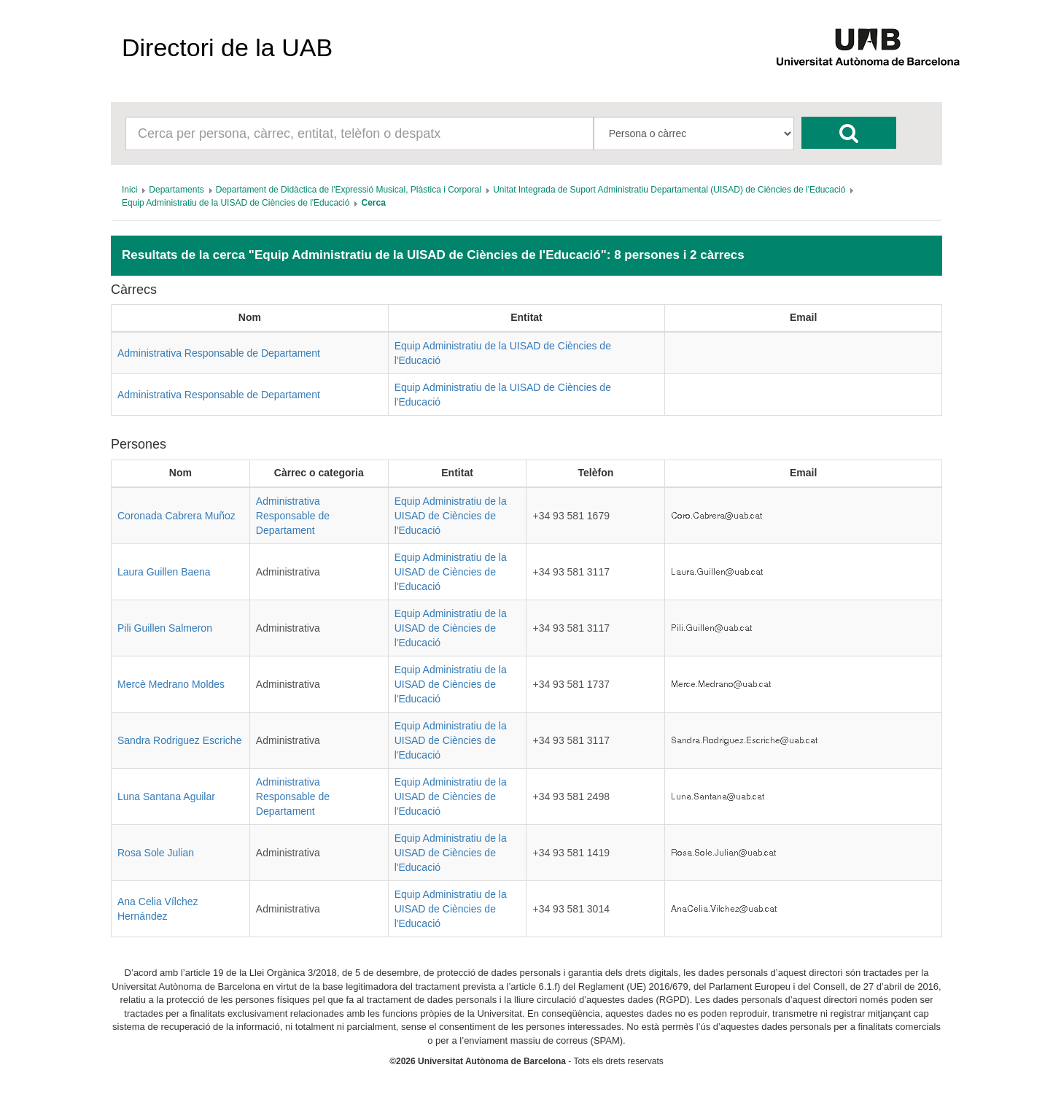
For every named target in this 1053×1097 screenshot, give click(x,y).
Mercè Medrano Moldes (171, 684)
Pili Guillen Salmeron (164, 628)
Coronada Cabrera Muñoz (176, 516)
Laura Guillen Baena (164, 572)
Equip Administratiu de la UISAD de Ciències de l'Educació (451, 515)
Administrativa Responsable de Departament (218, 353)
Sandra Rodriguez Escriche (179, 740)
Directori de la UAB (227, 47)
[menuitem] (129, 189)
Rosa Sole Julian (155, 852)
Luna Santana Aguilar (166, 796)
